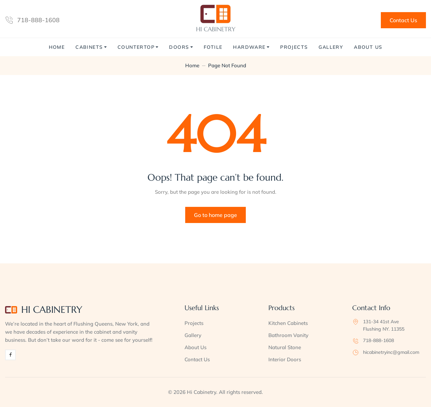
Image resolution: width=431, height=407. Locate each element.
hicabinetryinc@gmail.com (391, 352)
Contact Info (371, 308)
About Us (368, 47)
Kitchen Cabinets (288, 323)
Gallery (331, 47)
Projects (294, 47)
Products (281, 308)
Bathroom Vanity (288, 335)
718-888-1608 (38, 20)
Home (57, 47)
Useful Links (202, 308)
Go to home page (215, 215)
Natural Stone (284, 347)
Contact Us (403, 20)
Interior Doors (284, 359)
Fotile (213, 47)
